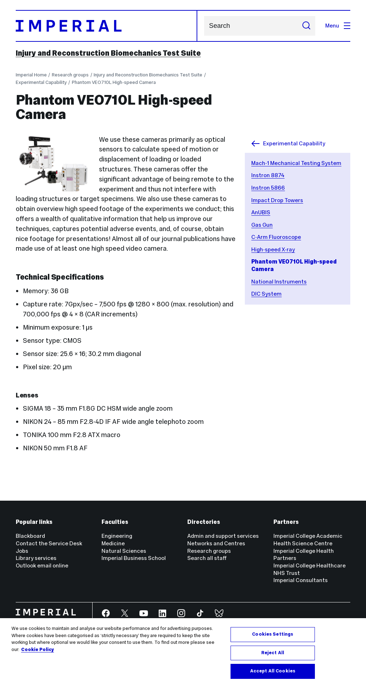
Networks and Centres (216, 543)
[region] (183, 652)
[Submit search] (306, 26)
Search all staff (207, 558)
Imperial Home (31, 75)
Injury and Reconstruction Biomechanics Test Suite (108, 53)
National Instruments (279, 281)
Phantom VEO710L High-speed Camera (114, 82)
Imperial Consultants (300, 580)
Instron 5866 (268, 187)
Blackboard (30, 535)
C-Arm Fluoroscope (276, 237)
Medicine (113, 543)
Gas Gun (262, 224)
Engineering (117, 535)
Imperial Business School (134, 558)
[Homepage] (107, 26)
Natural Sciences (124, 550)
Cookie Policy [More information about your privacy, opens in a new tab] (37, 649)
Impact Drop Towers (277, 200)
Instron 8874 (268, 175)
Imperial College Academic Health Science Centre (307, 539)
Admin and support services (223, 535)
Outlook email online (42, 565)
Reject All (272, 653)
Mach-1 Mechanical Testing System (296, 163)
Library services (36, 558)
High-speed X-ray (273, 249)
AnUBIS (260, 212)
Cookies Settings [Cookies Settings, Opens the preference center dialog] (272, 634)
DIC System (266, 293)
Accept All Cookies (272, 671)
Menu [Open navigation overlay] (337, 25)
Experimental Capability (41, 82)
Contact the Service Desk (49, 543)
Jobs (22, 550)
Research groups (70, 75)
